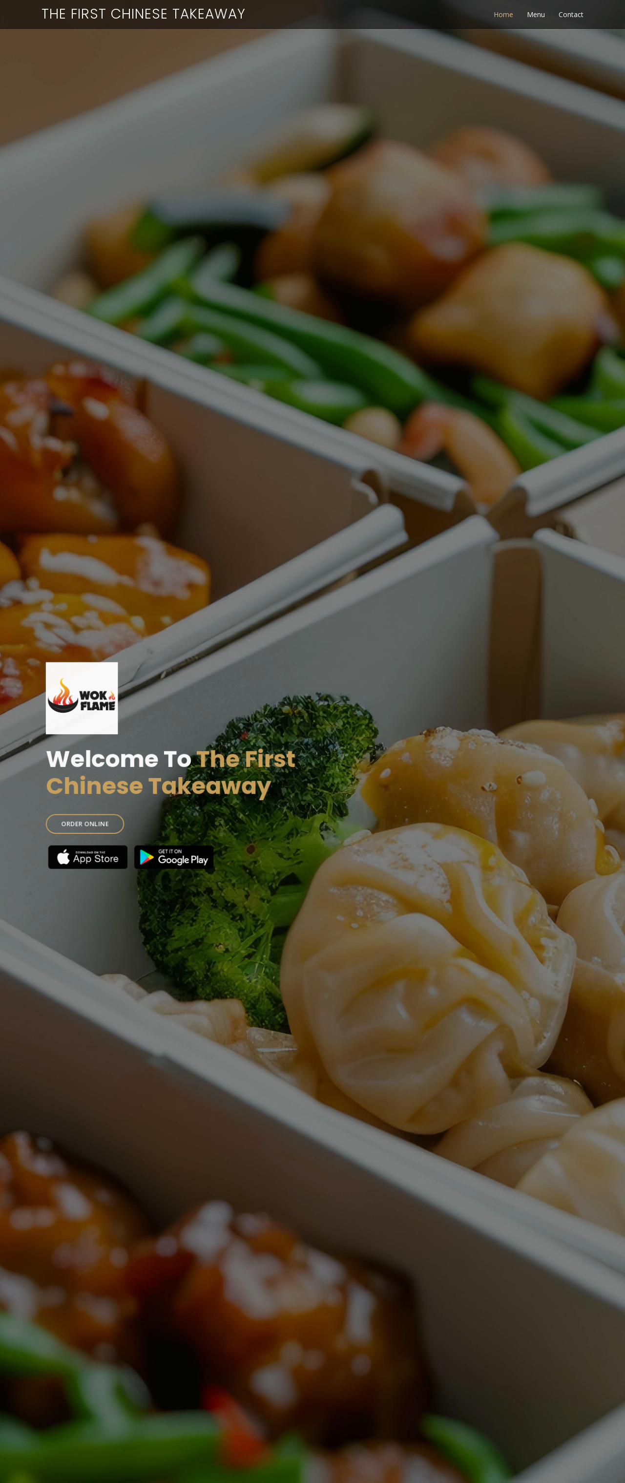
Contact (571, 14)
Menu (536, 14)
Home (503, 14)
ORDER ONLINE (104, 817)
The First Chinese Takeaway (144, 13)
